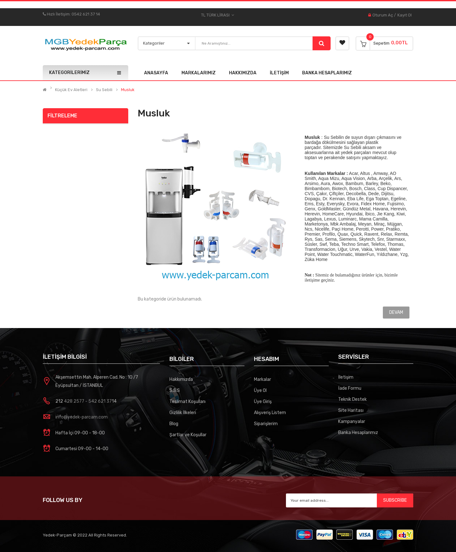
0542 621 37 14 (86, 14)
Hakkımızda (181, 379)
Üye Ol (260, 390)
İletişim (345, 377)
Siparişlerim (266, 423)
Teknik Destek (352, 399)
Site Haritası (351, 410)
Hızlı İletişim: (57, 14)
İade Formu (349, 388)
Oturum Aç (382, 15)
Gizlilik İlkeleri (182, 412)
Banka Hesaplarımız (358, 432)
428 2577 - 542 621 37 (87, 401)
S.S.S (174, 390)
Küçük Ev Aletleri (71, 90)
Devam (396, 312)
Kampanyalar (351, 421)
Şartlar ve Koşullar (187, 434)
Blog (173, 423)
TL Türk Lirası (217, 15)
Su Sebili (104, 90)
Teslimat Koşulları (187, 401)
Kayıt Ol (404, 15)
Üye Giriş (263, 401)
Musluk (128, 90)
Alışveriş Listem (270, 412)
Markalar (262, 379)
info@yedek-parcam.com (81, 417)
